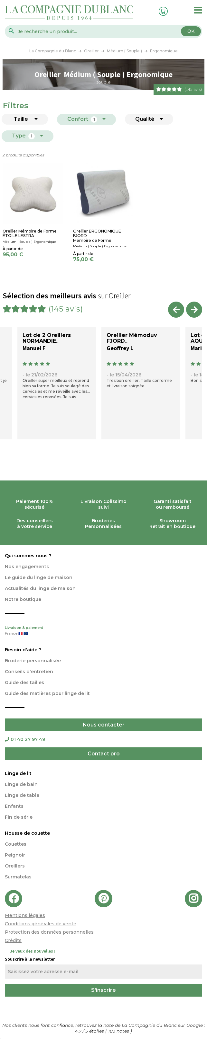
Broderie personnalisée (33, 661)
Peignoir (15, 855)
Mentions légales (25, 915)
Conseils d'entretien (29, 671)
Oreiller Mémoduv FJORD (132, 338)
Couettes (15, 844)
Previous (176, 310)
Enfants (14, 806)
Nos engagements (27, 566)
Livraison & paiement (103, 631)
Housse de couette (27, 833)
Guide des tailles (24, 682)
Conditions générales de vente (40, 924)
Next (194, 310)
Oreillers (15, 866)
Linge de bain (21, 784)
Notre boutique (23, 599)
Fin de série (19, 817)
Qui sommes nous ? (28, 556)
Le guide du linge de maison (38, 577)
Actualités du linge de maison (40, 588)
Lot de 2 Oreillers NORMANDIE (47, 338)
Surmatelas (18, 877)
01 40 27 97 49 (25, 739)
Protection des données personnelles (49, 932)
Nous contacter (104, 725)
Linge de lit (18, 773)
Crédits (13, 940)
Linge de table (22, 795)
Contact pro (104, 754)
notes (119, 1031)
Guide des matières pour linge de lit (47, 693)
